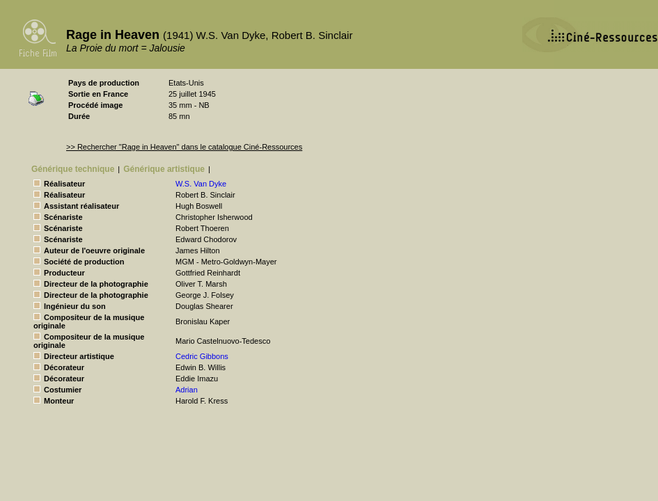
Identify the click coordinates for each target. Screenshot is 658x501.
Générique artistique (164, 169)
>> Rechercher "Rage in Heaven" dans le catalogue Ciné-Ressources (184, 147)
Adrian (186, 389)
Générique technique (72, 169)
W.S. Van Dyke (200, 184)
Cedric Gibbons (201, 356)
